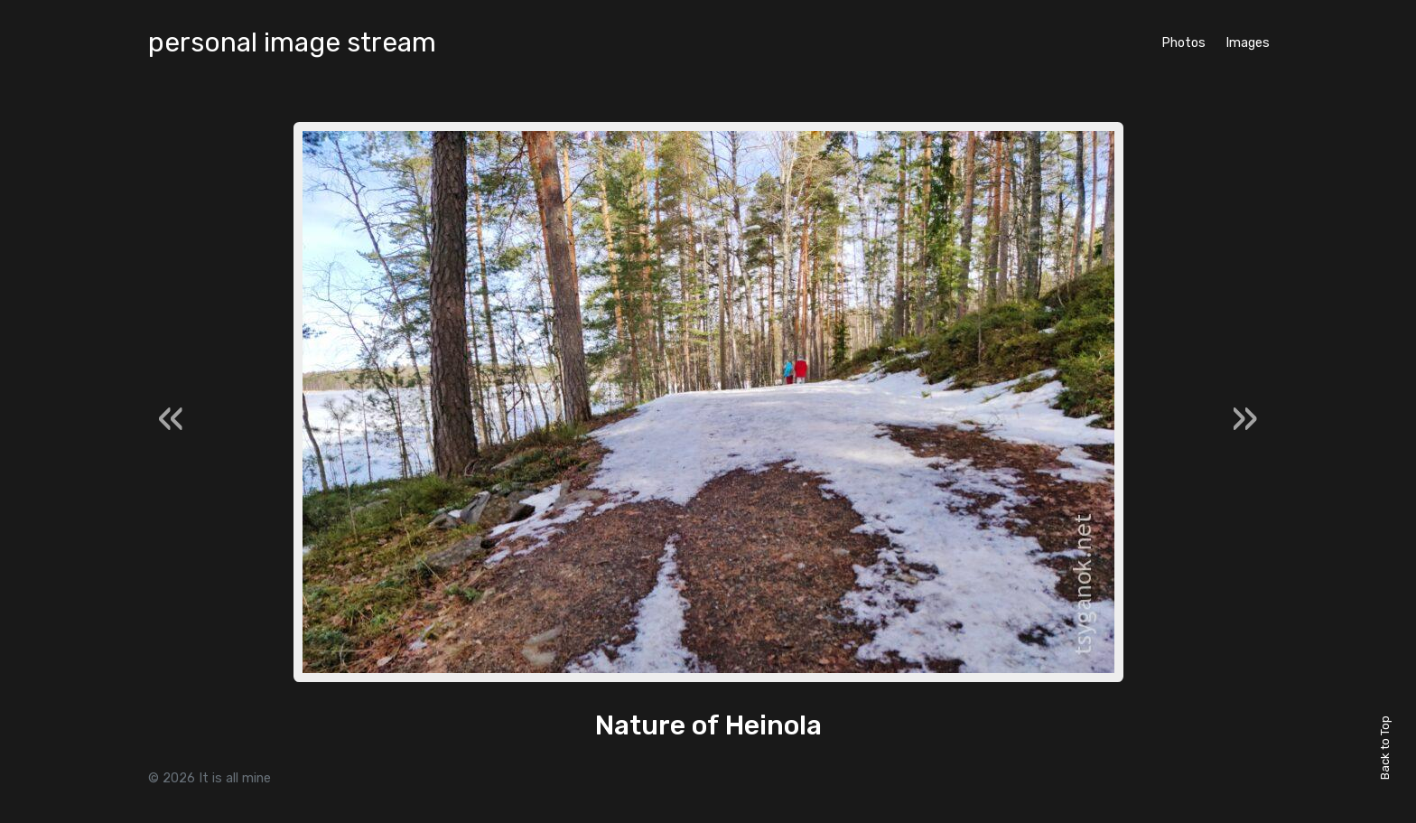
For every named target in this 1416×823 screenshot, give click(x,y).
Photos (1183, 43)
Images (1247, 43)
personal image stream (292, 42)
